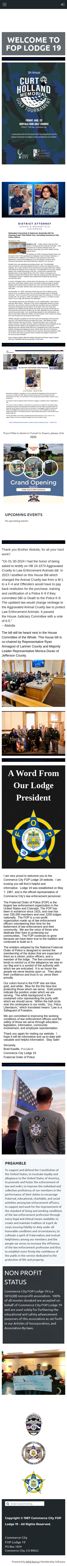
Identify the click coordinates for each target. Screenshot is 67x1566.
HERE (33, 436)
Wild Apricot (33, 1561)
